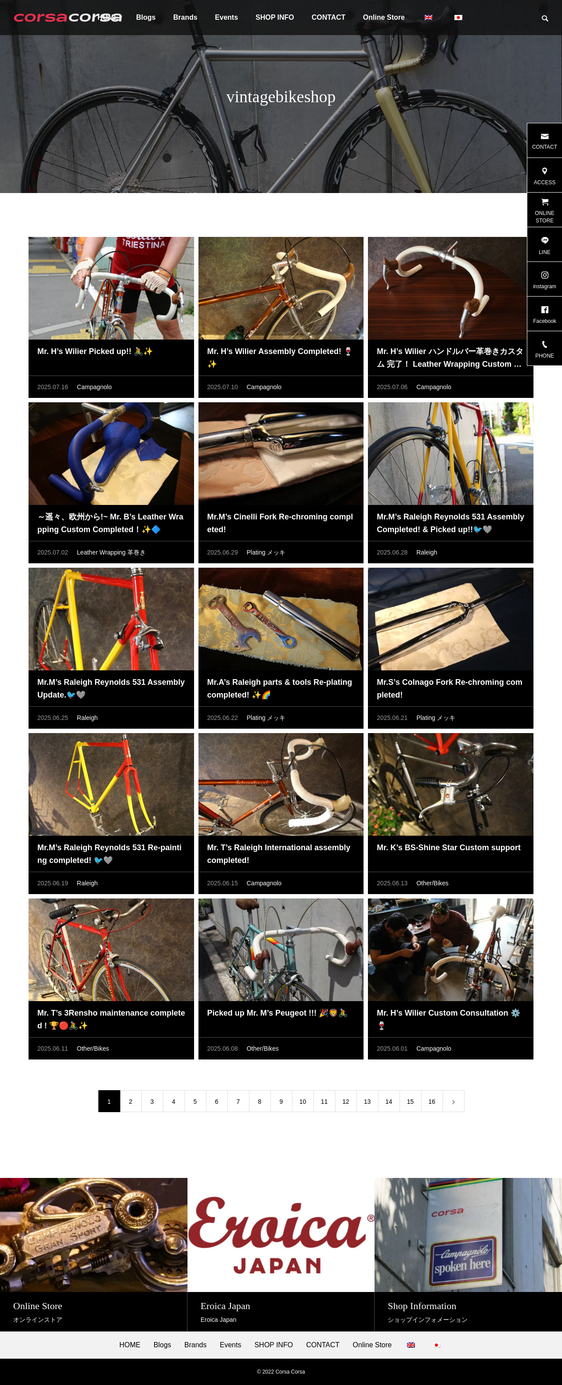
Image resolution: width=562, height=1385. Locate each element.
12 (345, 1101)
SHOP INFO (275, 17)
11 (324, 1101)
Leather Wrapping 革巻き (111, 552)
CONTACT (329, 17)
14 (389, 1101)
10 (302, 1101)
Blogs (145, 17)
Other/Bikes (432, 883)
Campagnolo (94, 386)
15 (410, 1101)
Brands (185, 17)
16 (432, 1101)
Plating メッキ (266, 552)
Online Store (384, 17)
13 (367, 1101)
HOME (129, 1345)
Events (226, 17)
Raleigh (426, 552)
